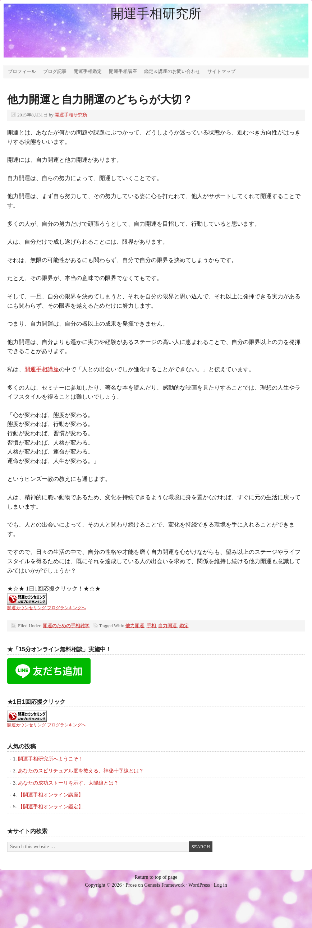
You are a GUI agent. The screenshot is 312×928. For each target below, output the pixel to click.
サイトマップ (221, 71)
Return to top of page (156, 877)
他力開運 (134, 625)
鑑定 (184, 625)
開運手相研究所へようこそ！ (50, 759)
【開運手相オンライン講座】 (50, 795)
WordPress (199, 885)
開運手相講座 (123, 71)
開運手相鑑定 (88, 71)
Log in (220, 885)
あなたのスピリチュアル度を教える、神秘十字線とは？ (81, 770)
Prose (131, 885)
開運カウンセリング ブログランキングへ (46, 607)
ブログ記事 (54, 71)
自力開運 (167, 625)
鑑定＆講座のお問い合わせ (172, 71)
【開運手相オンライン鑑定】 (50, 806)
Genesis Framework (164, 885)
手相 (151, 625)
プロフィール (22, 71)
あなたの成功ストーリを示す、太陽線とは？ (68, 783)
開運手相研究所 (156, 13)
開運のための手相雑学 (66, 625)
